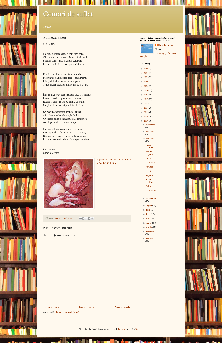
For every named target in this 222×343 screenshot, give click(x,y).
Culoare (149, 186)
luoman (121, 329)
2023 (146, 81)
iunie (148, 214)
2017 (146, 108)
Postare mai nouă (51, 307)
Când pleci (150, 163)
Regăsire (149, 175)
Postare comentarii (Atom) (67, 312)
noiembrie (150, 132)
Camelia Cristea (165, 45)
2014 (146, 121)
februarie (150, 232)
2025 (146, 73)
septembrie (151, 198)
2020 (146, 95)
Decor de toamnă (150, 146)
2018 (146, 103)
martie (149, 227)
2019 (146, 99)
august (149, 205)
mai (148, 219)
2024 (146, 77)
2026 (146, 69)
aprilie (149, 223)
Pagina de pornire (86, 307)
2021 (146, 90)
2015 (146, 116)
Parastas (149, 167)
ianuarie (149, 239)
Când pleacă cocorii (151, 191)
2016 (146, 112)
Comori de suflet (68, 14)
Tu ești (149, 171)
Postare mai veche (122, 307)
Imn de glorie (149, 153)
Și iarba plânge (150, 180)
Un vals (149, 158)
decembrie (150, 125)
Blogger (138, 329)
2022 (146, 86)
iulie (148, 210)
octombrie (150, 139)
